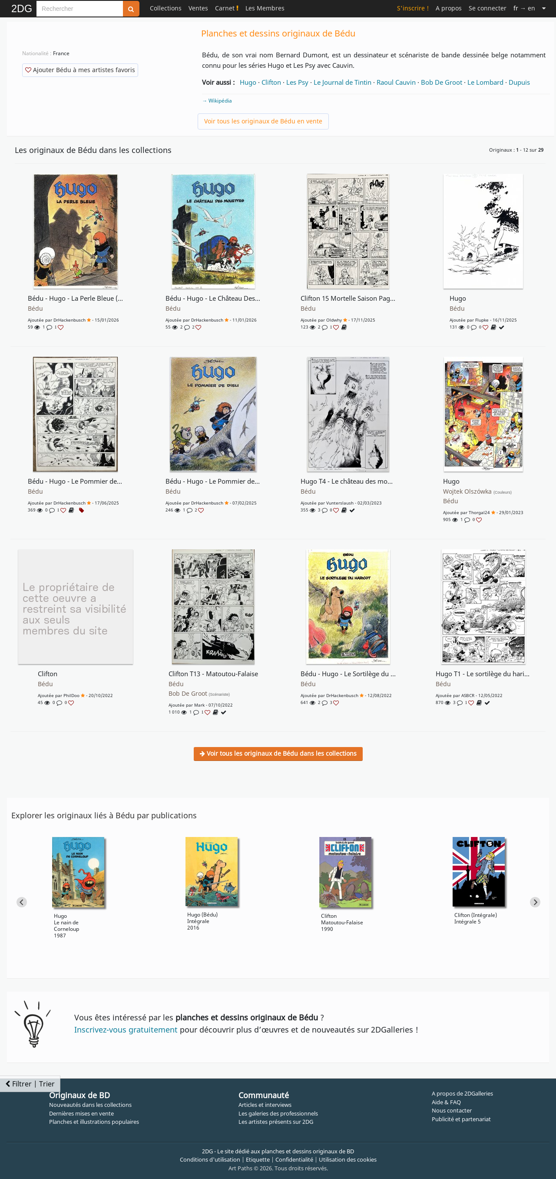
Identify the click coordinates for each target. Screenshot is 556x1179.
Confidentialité (294, 1159)
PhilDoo (71, 695)
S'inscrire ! (413, 8)
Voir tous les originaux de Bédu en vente (263, 121)
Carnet (226, 8)
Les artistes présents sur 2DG (275, 1122)
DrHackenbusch (69, 320)
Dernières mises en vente (81, 1113)
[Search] (79, 9)
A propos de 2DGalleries (462, 1093)
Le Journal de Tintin (342, 82)
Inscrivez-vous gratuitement (126, 1029)
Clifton (271, 82)
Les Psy (297, 82)
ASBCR (467, 695)
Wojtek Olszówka (477, 491)
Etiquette (258, 1159)
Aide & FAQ (446, 1102)
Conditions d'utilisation (210, 1159)
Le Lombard (485, 82)
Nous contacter (452, 1110)
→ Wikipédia (217, 100)
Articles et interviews (264, 1105)
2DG (21, 8)
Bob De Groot (441, 82)
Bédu (35, 308)
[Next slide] (535, 902)
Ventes (198, 8)
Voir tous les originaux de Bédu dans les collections (278, 753)
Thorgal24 (479, 512)
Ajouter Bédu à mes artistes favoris (80, 70)
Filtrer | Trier (30, 1084)
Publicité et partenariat (461, 1119)
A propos (449, 8)
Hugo (248, 82)
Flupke (482, 320)
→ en (524, 8)
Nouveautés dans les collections (90, 1105)
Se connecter (487, 8)
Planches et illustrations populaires (94, 1122)
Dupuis (519, 82)
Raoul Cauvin (396, 82)
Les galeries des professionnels (278, 1113)
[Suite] (544, 8)
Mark (199, 705)
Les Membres (265, 8)
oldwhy (334, 320)
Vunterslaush (340, 503)
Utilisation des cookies (348, 1159)
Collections (166, 8)
